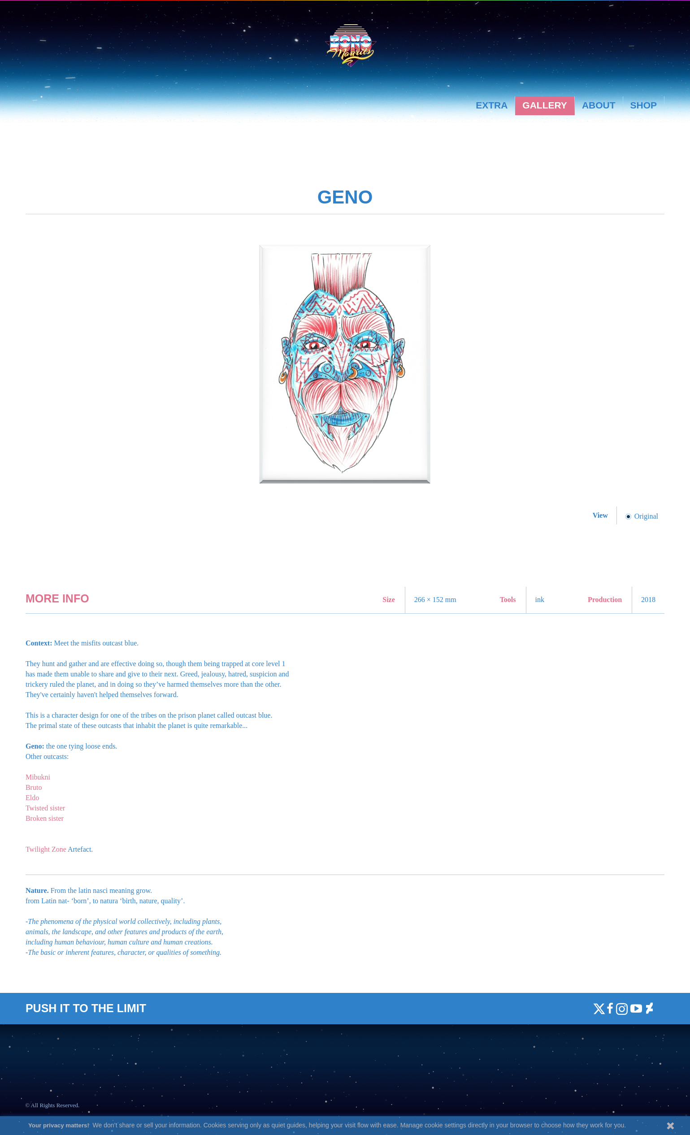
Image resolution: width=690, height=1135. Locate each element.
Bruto (34, 787)
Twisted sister (45, 808)
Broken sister (45, 818)
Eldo (32, 797)
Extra (492, 105)
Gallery (544, 105)
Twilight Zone (46, 849)
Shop (643, 105)
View (601, 515)
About (599, 105)
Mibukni (38, 777)
